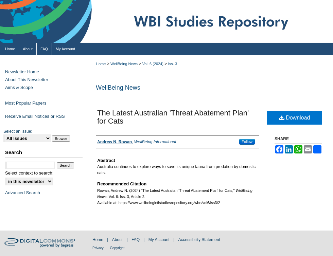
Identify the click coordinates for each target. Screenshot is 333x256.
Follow (247, 142)
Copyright (117, 248)
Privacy (98, 248)
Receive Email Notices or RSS (35, 116)
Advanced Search (22, 192)
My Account (159, 239)
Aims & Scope (19, 87)
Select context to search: (29, 173)
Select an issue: (17, 131)
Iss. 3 (172, 64)
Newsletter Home (22, 71)
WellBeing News (124, 64)
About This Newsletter (26, 79)
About (118, 239)
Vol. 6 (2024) (152, 64)
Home (101, 64)
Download (294, 118)
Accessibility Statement (199, 239)
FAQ (136, 239)
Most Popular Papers (25, 103)
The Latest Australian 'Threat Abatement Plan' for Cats (173, 117)
